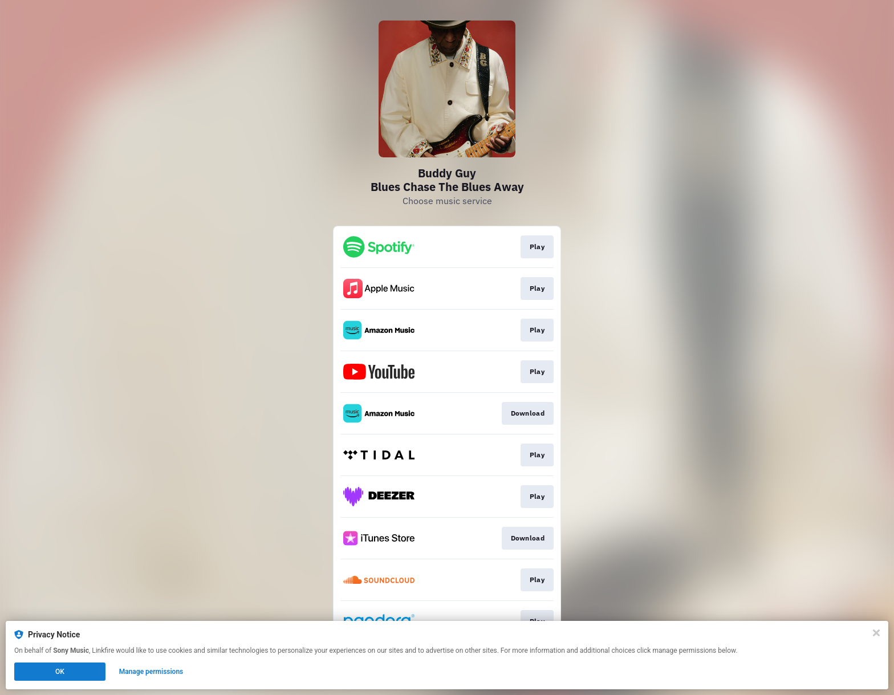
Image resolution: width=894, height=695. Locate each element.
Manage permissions (151, 672)
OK (59, 672)
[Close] (876, 633)
